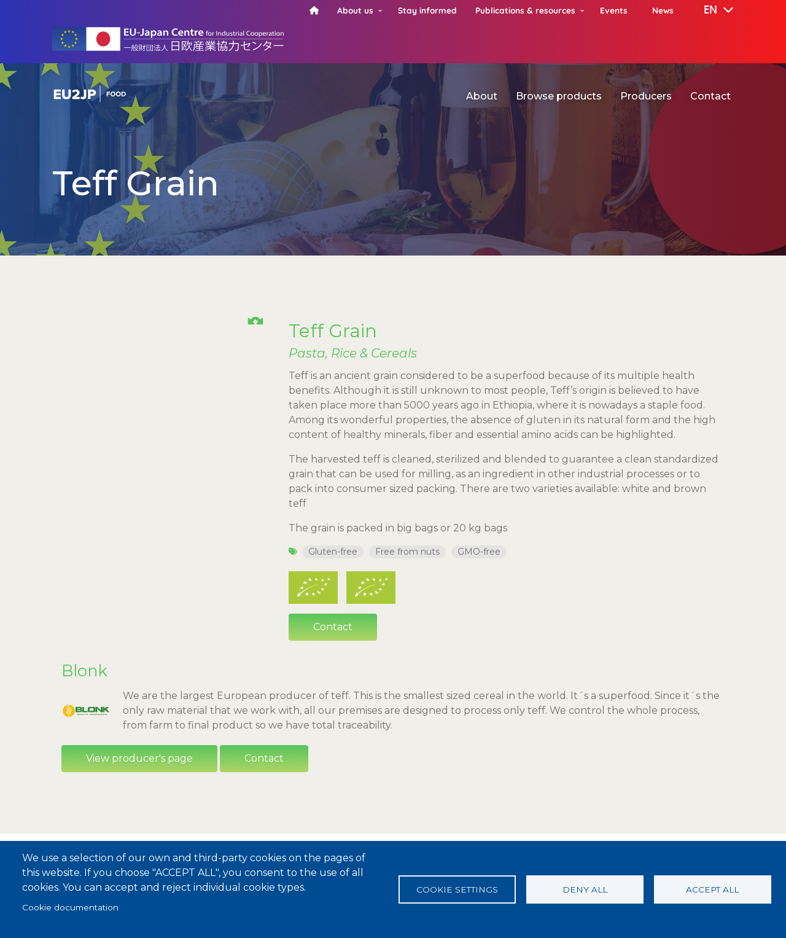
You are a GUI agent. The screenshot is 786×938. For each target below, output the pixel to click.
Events (614, 10)
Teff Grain (333, 330)
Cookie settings (457, 889)
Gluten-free (332, 551)
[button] (710, 10)
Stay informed (427, 10)
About (481, 96)
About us (355, 10)
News (663, 10)
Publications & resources (525, 10)
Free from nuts (407, 551)
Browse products (559, 96)
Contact (710, 96)
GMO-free (478, 551)
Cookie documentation (70, 907)
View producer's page (139, 775)
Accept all (712, 889)
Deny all (584, 889)
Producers (646, 96)
